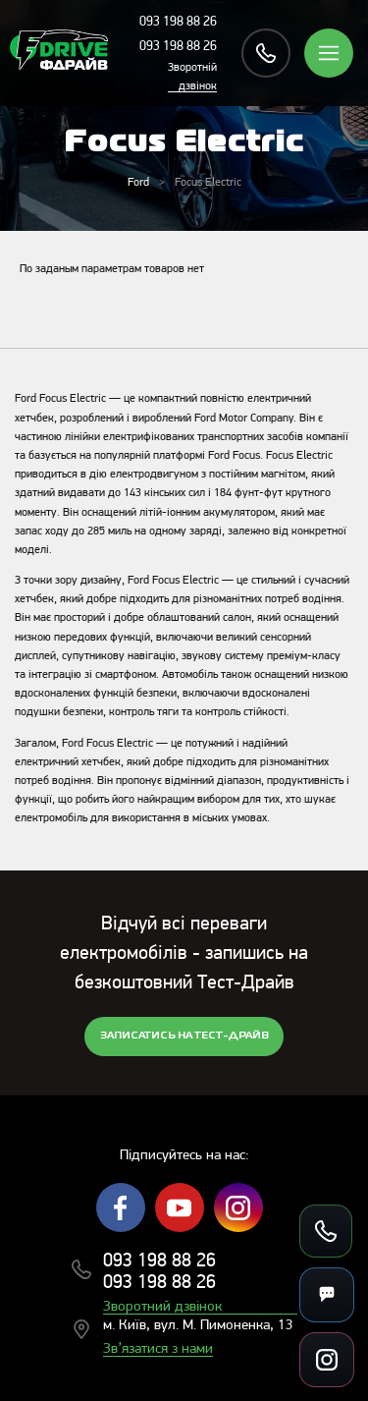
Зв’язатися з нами (158, 1349)
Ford (138, 183)
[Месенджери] (326, 1294)
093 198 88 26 (178, 22)
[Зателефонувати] (325, 1231)
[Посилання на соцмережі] (326, 1359)
